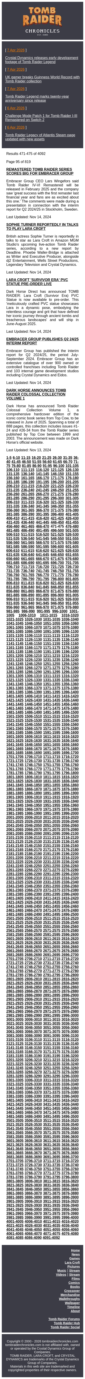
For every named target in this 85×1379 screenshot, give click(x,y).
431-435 (13, 522)
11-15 (25, 458)
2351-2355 (51, 886)
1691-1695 (51, 753)
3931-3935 (51, 1205)
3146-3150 (33, 1048)
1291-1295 (51, 672)
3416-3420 (70, 1100)
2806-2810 (33, 979)
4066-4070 (33, 1234)
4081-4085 (15, 1238)
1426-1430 (33, 700)
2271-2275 (51, 870)
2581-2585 (15, 934)
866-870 (42, 591)
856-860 (13, 591)
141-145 (42, 474)
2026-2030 (33, 821)
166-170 (42, 478)
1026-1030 (33, 619)
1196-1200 (70, 652)
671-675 (57, 559)
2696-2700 (70, 955)
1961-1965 (15, 809)
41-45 (16, 462)
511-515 (27, 534)
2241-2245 (15, 866)
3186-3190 (33, 1056)
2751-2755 (51, 967)
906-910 (13, 599)
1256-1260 (70, 664)
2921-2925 (15, 1003)
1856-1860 (70, 785)
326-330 (72, 502)
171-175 (57, 478)
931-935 (13, 603)
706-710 (13, 567)
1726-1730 (33, 761)
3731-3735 (51, 1165)
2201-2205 (15, 858)
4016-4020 (70, 1221)
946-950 (57, 603)
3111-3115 (51, 1040)
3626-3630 (33, 1145)
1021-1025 (15, 619)
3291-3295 (51, 1076)
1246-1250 (33, 664)
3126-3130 (33, 1044)
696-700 (57, 563)
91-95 (47, 466)
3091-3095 (51, 1036)
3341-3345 (15, 1088)
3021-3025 (15, 1023)
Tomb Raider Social (65, 1327)
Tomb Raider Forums (64, 1319)
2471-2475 (51, 910)
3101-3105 (15, 1040)
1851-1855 (51, 785)
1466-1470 (33, 708)
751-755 (72, 571)
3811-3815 (51, 1181)
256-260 (13, 494)
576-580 (72, 542)
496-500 (57, 530)
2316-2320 (70, 878)
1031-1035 (51, 619)
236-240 (27, 490)
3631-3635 (51, 1145)
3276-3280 (70, 1072)
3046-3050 (33, 1027)
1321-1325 (15, 680)
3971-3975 (51, 1213)
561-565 (27, 542)
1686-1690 (33, 753)
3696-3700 (70, 1157)
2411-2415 (51, 898)
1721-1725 (15, 761)
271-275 (57, 494)
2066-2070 (33, 829)
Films (76, 1278)
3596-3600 (70, 1137)
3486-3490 (33, 1116)
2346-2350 (33, 886)
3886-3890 (33, 1197)
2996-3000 (70, 1015)
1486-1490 (33, 712)
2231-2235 (51, 862)
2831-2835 (51, 983)
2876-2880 (70, 991)
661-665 (27, 559)
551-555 (72, 538)
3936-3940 (70, 1205)
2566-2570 (33, 930)
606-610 (13, 551)
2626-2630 (33, 943)
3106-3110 (33, 1040)
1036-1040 (70, 619)
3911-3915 (51, 1201)
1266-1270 (33, 668)
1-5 (8, 458)
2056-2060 (70, 825)
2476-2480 (70, 910)
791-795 (42, 579)
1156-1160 (70, 643)
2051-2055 (51, 825)
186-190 (27, 482)
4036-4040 (70, 1225)
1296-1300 (70, 672)
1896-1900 (70, 793)
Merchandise (70, 1295)
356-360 (13, 510)
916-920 (42, 599)
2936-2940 (70, 1003)
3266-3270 (33, 1072)
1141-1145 (15, 643)
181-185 (13, 482)
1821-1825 (15, 781)
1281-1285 (15, 672)
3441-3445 (15, 1108)
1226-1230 (33, 660)
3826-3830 (33, 1185)
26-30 (57, 458)
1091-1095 (51, 631)
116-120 (42, 470)
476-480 (72, 526)
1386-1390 (33, 692)
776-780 (72, 575)
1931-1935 (51, 801)
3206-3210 (33, 1060)
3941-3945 (15, 1209)
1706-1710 (33, 757)
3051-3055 (51, 1027)
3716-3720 (70, 1161)
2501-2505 (15, 918)
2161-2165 (15, 850)
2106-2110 (33, 837)
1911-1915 (51, 797)
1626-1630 (33, 740)
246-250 (57, 490)
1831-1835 (51, 781)
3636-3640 (70, 1145)
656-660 (13, 559)
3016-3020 (70, 1019)
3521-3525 (15, 1124)
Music (61, 1270)
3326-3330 (33, 1084)
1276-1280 (70, 668)
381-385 (13, 514)
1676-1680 (70, 749)
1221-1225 (15, 660)
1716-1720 (70, 757)
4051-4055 (51, 1229)
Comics (74, 1282)
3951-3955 (51, 1209)
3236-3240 (70, 1064)
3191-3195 (51, 1056)
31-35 (67, 458)
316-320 (42, 502)
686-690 (27, 563)
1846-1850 (33, 785)
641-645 (42, 555)
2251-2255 (51, 866)
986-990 (28, 611)
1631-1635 (51, 740)
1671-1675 (51, 749)
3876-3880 (70, 1193)
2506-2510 (33, 918)
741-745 (42, 571)
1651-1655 (51, 745)
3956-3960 (70, 1209)
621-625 (57, 551)
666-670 (42, 559)
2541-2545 (15, 926)
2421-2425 (15, 902)
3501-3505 (15, 1120)
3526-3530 (33, 1124)
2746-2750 (33, 967)
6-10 (16, 458)
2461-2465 (15, 910)
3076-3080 (70, 1031)
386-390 (27, 514)
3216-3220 (70, 1060)
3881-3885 (15, 1197)
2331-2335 (51, 882)
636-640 (27, 555)
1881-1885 (15, 793)
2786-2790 (33, 975)
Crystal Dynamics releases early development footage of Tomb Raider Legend (41, 60)
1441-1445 (15, 704)
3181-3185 (15, 1056)
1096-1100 (70, 631)
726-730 (72, 567)
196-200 (57, 482)
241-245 (42, 490)
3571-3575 (51, 1132)
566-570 (42, 542)
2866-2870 (33, 991)
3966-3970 (33, 1213)
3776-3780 (70, 1173)
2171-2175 (51, 850)
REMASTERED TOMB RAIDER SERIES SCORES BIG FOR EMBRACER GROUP (40, 171)
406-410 (13, 518)
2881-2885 (15, 995)
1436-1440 (70, 700)
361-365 (27, 510)
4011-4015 (51, 1221)
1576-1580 (70, 728)
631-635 (13, 555)
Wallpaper (72, 1303)
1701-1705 (15, 757)
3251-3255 (51, 1068)
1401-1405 (15, 696)
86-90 (37, 466)
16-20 (36, 458)
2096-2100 (70, 833)
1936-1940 (70, 801)
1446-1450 (33, 704)
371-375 (57, 510)
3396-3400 (70, 1096)
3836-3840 (70, 1185)
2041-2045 (15, 825)
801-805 (72, 579)
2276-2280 (70, 870)
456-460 (13, 526)
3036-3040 (70, 1023)
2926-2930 (33, 1003)
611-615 (27, 551)
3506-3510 (33, 1120)
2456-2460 (70, 906)
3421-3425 (15, 1104)
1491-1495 (51, 712)
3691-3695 (51, 1157)
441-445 (42, 522)
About (75, 1311)
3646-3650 (33, 1149)
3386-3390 (33, 1096)
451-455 (72, 522)
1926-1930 (33, 801)
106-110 (13, 470)
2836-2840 (70, 983)
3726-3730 (33, 1165)
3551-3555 (51, 1128)
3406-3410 (33, 1100)
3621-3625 (15, 1145)
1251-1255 (51, 664)
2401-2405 (15, 898)
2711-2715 (51, 959)
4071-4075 (51, 1234)
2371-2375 (51, 890)
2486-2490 (33, 914)
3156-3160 (70, 1048)
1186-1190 (33, 652)
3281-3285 (15, 1076)
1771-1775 (51, 769)
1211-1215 (51, 656)
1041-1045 (15, 623)
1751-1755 (51, 765)
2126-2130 (33, 842)
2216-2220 (70, 858)
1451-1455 (51, 704)
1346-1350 (33, 684)
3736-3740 (70, 1165)
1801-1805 (15, 777)
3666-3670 (33, 1153)
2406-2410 (33, 898)
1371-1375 (51, 688)
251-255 (72, 490)
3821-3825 (15, 1185)
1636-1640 (70, 740)
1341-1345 (15, 684)
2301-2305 (15, 878)
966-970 (42, 607)
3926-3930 (33, 1205)
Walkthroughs (69, 1299)
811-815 (27, 583)
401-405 (72, 514)
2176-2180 (70, 850)
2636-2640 (70, 943)
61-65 (57, 462)
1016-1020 (70, 615)
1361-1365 (15, 688)
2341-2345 (15, 886)
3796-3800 (70, 1177)
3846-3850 (33, 1189)
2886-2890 (33, 995)
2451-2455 (51, 906)
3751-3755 (51, 1169)
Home (75, 1250)
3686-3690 (33, 1157)
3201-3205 (15, 1060)
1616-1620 (70, 736)
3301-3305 (15, 1080)
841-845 (42, 587)
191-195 (42, 482)
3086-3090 (33, 1036)
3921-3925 (15, 1205)
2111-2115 (51, 837)
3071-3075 (51, 1031)
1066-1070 (33, 627)
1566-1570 (33, 728)
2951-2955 (51, 1007)
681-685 (13, 563)
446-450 (57, 522)
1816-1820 (70, 777)
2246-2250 (33, 866)
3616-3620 (70, 1141)
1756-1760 (70, 765)
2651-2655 (51, 947)
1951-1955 (51, 805)
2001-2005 (15, 817)
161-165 (27, 478)
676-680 (72, 559)
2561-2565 (15, 930)
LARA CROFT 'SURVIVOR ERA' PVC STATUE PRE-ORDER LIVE (37, 282)
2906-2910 (33, 999)
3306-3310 (33, 1080)
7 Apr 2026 (16, 50)
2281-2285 (15, 874)
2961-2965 (15, 1011)
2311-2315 (51, 878)
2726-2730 (33, 963)
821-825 (57, 583)
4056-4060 (70, 1229)
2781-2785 (15, 975)
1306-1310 (33, 676)
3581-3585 (15, 1137)
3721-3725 (15, 1165)
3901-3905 (15, 1201)
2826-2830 (33, 983)
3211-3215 (51, 1060)
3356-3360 (70, 1088)
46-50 (26, 462)
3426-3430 (33, 1104)
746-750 (57, 571)
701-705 (72, 563)
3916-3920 (70, 1201)
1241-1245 (15, 664)
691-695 (42, 563)
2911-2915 (51, 999)
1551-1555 (51, 724)
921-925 (57, 599)
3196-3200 (70, 1056)
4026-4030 (33, 1225)
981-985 (13, 611)
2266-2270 (33, 870)
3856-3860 (70, 1189)
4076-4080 (70, 1234)
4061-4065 (15, 1234)
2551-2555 (51, 926)
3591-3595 (51, 1137)
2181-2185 (15, 854)
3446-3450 (33, 1108)
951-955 (72, 603)
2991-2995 (51, 1015)
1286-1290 (33, 672)
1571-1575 (51, 728)
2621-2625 (15, 943)
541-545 (42, 538)
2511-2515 (51, 918)
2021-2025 (15, 821)
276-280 (72, 494)
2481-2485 (15, 914)
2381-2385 (15, 894)
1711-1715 (51, 757)
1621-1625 (15, 740)
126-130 (72, 470)
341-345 (42, 506)
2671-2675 (51, 951)
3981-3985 (15, 1217)
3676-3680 (70, 1153)
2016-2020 (70, 817)
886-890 (27, 595)
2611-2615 (51, 939)
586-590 (27, 547)
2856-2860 (70, 987)
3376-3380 (70, 1092)
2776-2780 (70, 971)
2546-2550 (33, 926)
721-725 (57, 567)
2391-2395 (51, 894)
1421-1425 (15, 700)
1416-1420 (70, 696)
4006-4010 (33, 1221)
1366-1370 (33, 688)
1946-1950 (33, 805)
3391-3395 (51, 1096)
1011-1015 (48, 615)
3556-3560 (70, 1128)
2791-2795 (51, 975)
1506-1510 (33, 716)
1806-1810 (33, 777)
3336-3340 (70, 1084)
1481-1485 (15, 712)
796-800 (57, 579)
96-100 (58, 466)
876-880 (72, 591)
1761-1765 (15, 769)
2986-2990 (33, 1015)
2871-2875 (51, 991)
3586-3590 (33, 1137)
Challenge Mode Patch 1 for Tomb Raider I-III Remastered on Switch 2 (41, 118)
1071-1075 (51, 627)
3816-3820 (70, 1181)
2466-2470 (33, 910)
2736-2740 (70, 963)
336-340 (27, 506)
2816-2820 (70, 979)
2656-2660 (70, 947)
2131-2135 (51, 842)
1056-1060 (70, 623)
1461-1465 (15, 708)
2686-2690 (33, 955)
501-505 (72, 530)
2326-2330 (33, 882)
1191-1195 (51, 652)
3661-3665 (15, 1153)
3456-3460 (70, 1108)
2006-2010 (33, 817)
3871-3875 (51, 1193)
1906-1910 (33, 797)
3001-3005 (15, 1019)
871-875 (57, 591)
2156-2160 (70, 846)
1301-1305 (15, 676)
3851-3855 (51, 1189)
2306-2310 (33, 878)
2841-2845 (15, 987)
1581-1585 (15, 732)
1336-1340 (70, 680)
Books (75, 1287)
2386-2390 (33, 894)
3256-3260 (70, 1068)
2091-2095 (51, 833)
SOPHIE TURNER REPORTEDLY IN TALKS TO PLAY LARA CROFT (42, 227)
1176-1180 (70, 648)
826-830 (72, 583)
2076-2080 (70, 829)
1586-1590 (33, 732)
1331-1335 (51, 680)
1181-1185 (15, 652)
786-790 (27, 579)
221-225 (57, 486)
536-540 (27, 538)
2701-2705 (15, 959)
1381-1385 (15, 692)
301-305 (72, 498)
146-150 (57, 474)
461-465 (27, 526)
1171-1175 (51, 648)
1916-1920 (70, 797)
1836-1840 (70, 781)
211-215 (27, 486)
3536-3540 (70, 1124)
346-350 (57, 506)
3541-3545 (15, 1128)
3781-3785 (15, 1177)
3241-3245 (15, 1068)
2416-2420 (70, 898)
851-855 (72, 587)
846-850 (57, 587)
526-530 (72, 534)
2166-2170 (33, 850)
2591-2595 (51, 934)
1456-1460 (70, 704)
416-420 (42, 518)
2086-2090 (33, 833)
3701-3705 (15, 1161)
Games (74, 1258)
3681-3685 (15, 1157)
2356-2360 (70, 886)
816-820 (42, 583)
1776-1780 (70, 769)
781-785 (13, 579)
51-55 (36, 462)
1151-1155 (51, 643)
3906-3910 (33, 1201)
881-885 (13, 595)
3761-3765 (15, 1173)
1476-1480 (70, 708)
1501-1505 (15, 716)
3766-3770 (33, 1173)
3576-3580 (70, 1132)
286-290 (27, 498)
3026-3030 (33, 1023)
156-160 (13, 478)
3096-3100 (70, 1036)
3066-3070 (33, 1031)
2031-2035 (51, 821)
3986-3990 (33, 1217)
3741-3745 (15, 1169)
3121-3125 (15, 1044)
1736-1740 (70, 761)
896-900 (57, 595)
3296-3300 (70, 1076)
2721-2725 (15, 963)
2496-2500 (70, 914)
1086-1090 (33, 631)
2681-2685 (15, 955)
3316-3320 (70, 1080)
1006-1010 (27, 615)
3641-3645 (15, 1149)
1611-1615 (51, 736)
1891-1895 (51, 793)
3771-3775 (51, 1173)
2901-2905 (15, 999)
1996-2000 (70, 813)
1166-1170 (33, 648)
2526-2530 (33, 922)
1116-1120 (70, 635)
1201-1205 (15, 656)
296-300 (57, 498)
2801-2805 (15, 979)
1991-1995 (51, 813)
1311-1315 (51, 676)
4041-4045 (15, 1229)
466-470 (42, 526)
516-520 (42, 534)
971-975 (57, 607)
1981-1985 (15, 813)
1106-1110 (33, 635)
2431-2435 (51, 902)
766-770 (42, 575)
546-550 (57, 538)
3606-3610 (33, 1141)
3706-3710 (33, 1161)
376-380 (72, 510)
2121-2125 (15, 842)
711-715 (27, 567)
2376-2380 (70, 890)
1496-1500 (70, 712)
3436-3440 (70, 1104)
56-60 (47, 462)
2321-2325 (15, 882)
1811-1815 (51, 777)
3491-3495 (51, 1116)
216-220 (42, 486)
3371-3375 (51, 1092)
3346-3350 (33, 1088)
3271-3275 (51, 1072)
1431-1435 (51, 700)
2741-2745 (15, 967)
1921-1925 (15, 801)
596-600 (57, 547)
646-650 (57, 555)
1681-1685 (15, 753)
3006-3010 (33, 1019)
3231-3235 (51, 1064)
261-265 (27, 494)
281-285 (13, 498)
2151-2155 (51, 846)
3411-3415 (51, 1100)
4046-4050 (33, 1229)
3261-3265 (15, 1072)
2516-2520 (70, 918)
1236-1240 (70, 660)
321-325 (57, 502)
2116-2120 (70, 837)
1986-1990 (33, 813)
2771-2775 (51, 971)
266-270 (42, 494)
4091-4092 (51, 1238)
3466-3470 (33, 1112)
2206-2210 (33, 858)
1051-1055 (51, 623)
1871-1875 (51, 789)
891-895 (42, 595)
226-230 (72, 486)
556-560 (13, 542)
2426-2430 (33, 902)
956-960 (13, 607)
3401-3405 (15, 1100)
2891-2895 (51, 995)
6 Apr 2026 (16, 108)
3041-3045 (15, 1027)
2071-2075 (51, 829)
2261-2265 (15, 870)
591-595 (42, 547)
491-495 (42, 530)
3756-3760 (70, 1169)
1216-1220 (70, 656)
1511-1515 (51, 716)
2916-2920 (70, 999)
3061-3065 (15, 1031)
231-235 (13, 490)
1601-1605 (15, 736)
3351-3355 (51, 1088)
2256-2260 (70, 866)
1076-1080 (70, 627)
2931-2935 (51, 1003)
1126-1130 (33, 639)
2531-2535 (51, 922)
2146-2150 (33, 846)
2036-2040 (70, 821)
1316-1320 (70, 676)
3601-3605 (15, 1141)
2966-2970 (33, 1011)
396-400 (57, 514)
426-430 (72, 518)
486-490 (27, 530)
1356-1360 (70, 684)
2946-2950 (33, 1007)
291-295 (42, 498)
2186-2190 (33, 854)
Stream (74, 1270)
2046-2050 (33, 825)
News (76, 1254)
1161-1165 (15, 648)
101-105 (72, 466)
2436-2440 (70, 902)
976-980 (72, 607)
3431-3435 (51, 1104)
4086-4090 (33, 1238)
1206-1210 (33, 656)
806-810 (13, 583)
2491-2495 (51, 914)
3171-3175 (51, 1052)
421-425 (57, 518)
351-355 (72, 506)
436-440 (27, 522)
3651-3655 (51, 1149)
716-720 (42, 567)
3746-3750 (33, 1169)
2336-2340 (70, 882)
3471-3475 (51, 1112)
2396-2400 (70, 894)
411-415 (27, 518)
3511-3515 (51, 1120)
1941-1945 (15, 805)
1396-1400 (70, 692)
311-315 (27, 502)
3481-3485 (15, 1116)
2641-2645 (15, 947)
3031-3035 (51, 1023)
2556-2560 (70, 926)
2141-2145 (15, 846)
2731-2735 (51, 963)
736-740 (27, 571)
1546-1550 (33, 724)
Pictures (73, 1266)
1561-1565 (15, 728)
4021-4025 (15, 1225)
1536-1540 (70, 720)
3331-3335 (51, 1084)
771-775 (57, 575)
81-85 (26, 466)
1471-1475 (51, 708)
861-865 (27, 591)
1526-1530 (33, 720)
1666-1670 (33, 749)
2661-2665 (15, 951)
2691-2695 (51, 955)
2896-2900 (70, 995)
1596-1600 (70, 732)
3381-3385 (15, 1096)
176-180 (72, 478)
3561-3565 (15, 1132)
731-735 (13, 571)
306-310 (13, 502)
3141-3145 (15, 1048)
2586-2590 (33, 934)
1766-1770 (33, 769)
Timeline (73, 1307)
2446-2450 (33, 906)
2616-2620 (70, 939)
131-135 (13, 474)
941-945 (42, 603)
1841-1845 (15, 785)
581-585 (13, 547)
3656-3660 (70, 1149)
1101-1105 (15, 635)
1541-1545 (15, 724)
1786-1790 (33, 773)
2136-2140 (70, 842)
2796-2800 (70, 975)
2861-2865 (15, 991)
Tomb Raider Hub (67, 1323)
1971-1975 (51, 809)
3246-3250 (33, 1068)
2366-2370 (33, 890)
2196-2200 (70, 854)
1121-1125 (15, 639)
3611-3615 (51, 1141)
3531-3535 (51, 1124)
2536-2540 (70, 922)
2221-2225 (15, 862)
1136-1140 (70, 639)
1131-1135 (51, 639)
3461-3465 (15, 1112)
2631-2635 (51, 943)
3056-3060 (70, 1027)
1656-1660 (70, 745)
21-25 (46, 458)
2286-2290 (33, 874)
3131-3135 (51, 1044)
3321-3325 (15, 1084)
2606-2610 (33, 939)
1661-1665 (15, 749)
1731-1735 (51, 761)
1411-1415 (51, 696)
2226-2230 (33, 862)
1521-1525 (15, 720)
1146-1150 (33, 643)
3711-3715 (51, 1161)
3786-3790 (33, 1177)
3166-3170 (33, 1052)
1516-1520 (70, 716)
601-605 (72, 547)
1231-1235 (51, 660)
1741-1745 (15, 765)
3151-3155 (51, 1048)
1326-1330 (33, 680)
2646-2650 (33, 947)
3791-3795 (51, 1177)
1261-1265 (15, 668)
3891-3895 (51, 1197)
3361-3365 (15, 1092)
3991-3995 (51, 1217)
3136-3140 (70, 1044)
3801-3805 (15, 1181)
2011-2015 (51, 817)
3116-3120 (70, 1040)
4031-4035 (51, 1225)
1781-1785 (15, 773)
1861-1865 (15, 789)
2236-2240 (70, 862)
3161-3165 (15, 1052)
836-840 (27, 587)
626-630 (72, 551)
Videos (61, 1274)
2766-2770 (33, 971)
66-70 (67, 462)
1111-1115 (51, 635)
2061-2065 (15, 829)
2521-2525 (15, 922)
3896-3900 (70, 1197)
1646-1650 (33, 745)
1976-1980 (70, 809)
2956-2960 (70, 1007)
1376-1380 (70, 688)
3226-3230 (33, 1064)
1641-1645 (15, 745)
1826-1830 (33, 781)
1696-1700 (70, 753)
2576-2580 (70, 930)
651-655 (72, 555)
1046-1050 (33, 623)
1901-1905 (15, 797)
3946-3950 (33, 1209)
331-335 (13, 506)
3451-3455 (51, 1108)
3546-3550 (33, 1128)
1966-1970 (33, 809)
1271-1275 (51, 668)
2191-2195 (51, 854)
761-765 (27, 575)
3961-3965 (15, 1213)
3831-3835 (51, 1185)
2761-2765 (15, 971)
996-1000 (59, 611)
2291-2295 (51, 874)
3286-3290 (33, 1076)
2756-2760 (70, 967)
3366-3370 (33, 1092)
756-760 (13, 575)
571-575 (57, 542)
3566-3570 (33, 1132)
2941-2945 (15, 1007)
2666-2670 (33, 951)
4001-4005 (15, 1221)
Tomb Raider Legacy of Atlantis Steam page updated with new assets (40, 137)
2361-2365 (15, 890)
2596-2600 (70, 934)
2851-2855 (51, 987)
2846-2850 (33, 987)
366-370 (42, 510)
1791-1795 (51, 773)
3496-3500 (70, 1116)
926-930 (72, 599)
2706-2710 (33, 959)
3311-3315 (51, 1080)
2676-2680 (70, 951)
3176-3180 (70, 1052)
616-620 (42, 551)
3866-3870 (33, 1193)
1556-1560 (70, 724)
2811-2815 (51, 979)
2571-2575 (51, 930)
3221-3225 (15, 1064)
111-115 (27, 470)
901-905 (72, 595)
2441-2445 (15, 906)
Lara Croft (72, 1262)
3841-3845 (15, 1189)
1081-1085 (15, 631)
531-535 (13, 538)
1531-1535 (51, 720)
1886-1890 (33, 793)
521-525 (57, 534)
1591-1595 (51, 732)
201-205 (72, 482)
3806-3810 (33, 1181)
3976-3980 (70, 1213)
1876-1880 (70, 789)
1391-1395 (51, 692)
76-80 (16, 466)
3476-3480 (70, 1112)
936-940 (27, 603)
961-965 (27, 607)
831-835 (13, 587)
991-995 (43, 611)
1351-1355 (51, 684)
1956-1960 (70, 805)
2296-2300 (70, 874)
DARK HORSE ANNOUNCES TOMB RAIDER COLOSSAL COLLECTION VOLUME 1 (36, 394)
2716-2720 (70, 959)
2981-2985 (15, 1015)
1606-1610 (33, 736)
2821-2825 (15, 983)
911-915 (27, 599)
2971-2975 (51, 1011)
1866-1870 (33, 789)
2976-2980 (70, 1011)
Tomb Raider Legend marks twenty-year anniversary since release (37, 98)
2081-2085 (15, 833)
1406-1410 (33, 696)
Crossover (72, 1291)
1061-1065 (15, 627)
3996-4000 (70, 1217)
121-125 (57, 470)
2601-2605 (15, 939)
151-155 (72, 474)
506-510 (13, 534)
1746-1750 (33, 765)
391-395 (42, 514)
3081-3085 (15, 1036)
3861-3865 (15, 1193)
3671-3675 (51, 1153)
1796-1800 (70, 773)
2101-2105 (15, 837)
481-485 (13, 530)
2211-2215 (51, 858)
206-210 (13, 486)
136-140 (27, 474)
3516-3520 (70, 1120)
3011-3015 (51, 1019)
